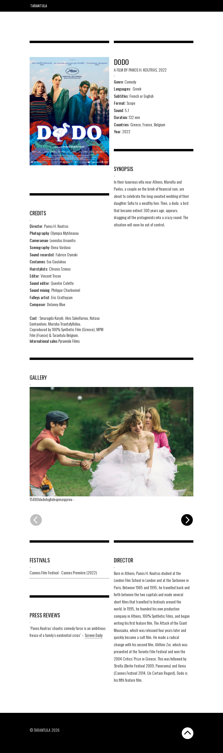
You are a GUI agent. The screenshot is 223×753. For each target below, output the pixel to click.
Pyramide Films (69, 341)
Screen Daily (93, 635)
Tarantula (38, 5)
